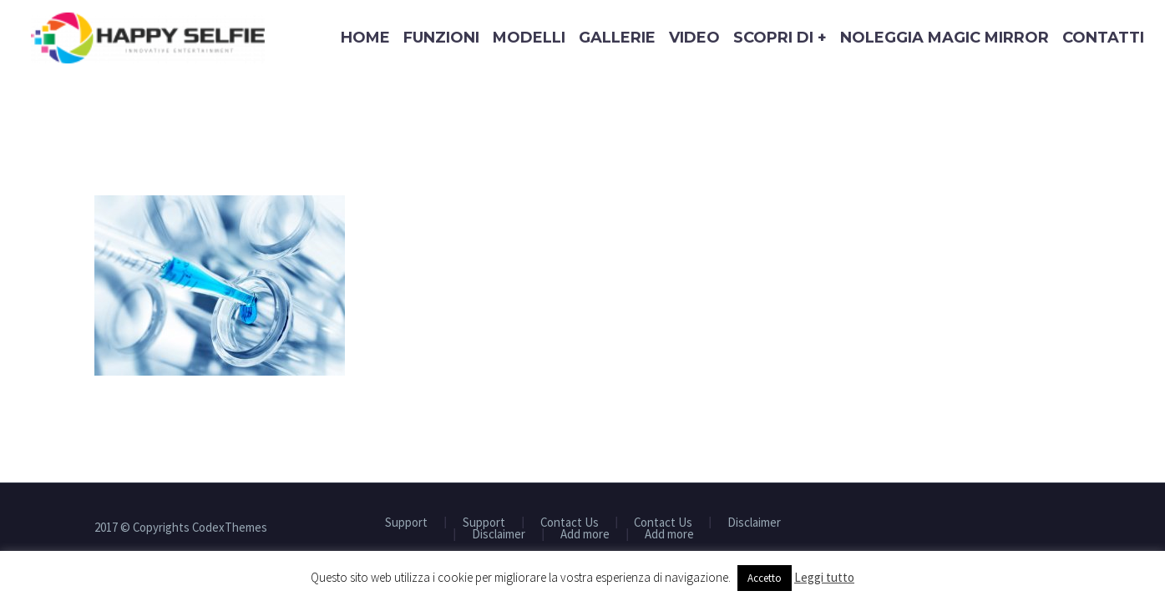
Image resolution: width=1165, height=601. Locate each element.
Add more (585, 534)
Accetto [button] (764, 578)
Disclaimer (754, 523)
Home (365, 37)
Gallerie (617, 37)
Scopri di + (780, 37)
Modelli (529, 37)
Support (406, 523)
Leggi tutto (824, 577)
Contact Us (569, 523)
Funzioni (441, 37)
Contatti (1103, 37)
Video (694, 37)
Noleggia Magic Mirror (944, 37)
